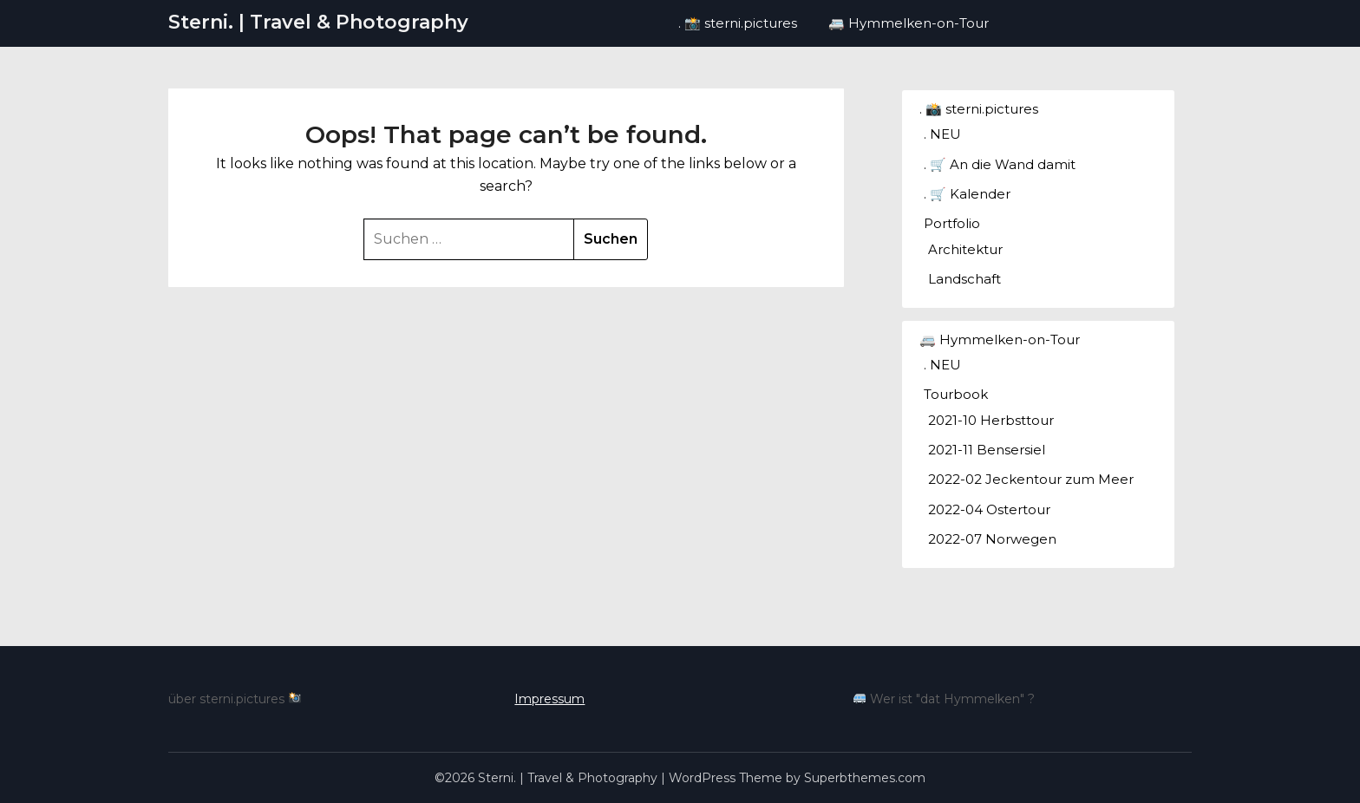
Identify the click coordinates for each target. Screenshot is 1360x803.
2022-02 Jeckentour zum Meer (1031, 479)
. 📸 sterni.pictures (737, 23)
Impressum (549, 699)
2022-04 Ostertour (989, 509)
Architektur (965, 249)
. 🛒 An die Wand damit (1000, 164)
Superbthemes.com (864, 778)
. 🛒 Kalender (967, 194)
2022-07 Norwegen (992, 539)
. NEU (942, 134)
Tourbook (956, 394)
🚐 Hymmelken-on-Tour (908, 23)
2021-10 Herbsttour (991, 420)
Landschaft (964, 279)
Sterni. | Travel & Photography (318, 22)
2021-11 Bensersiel (986, 449)
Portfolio (952, 223)
